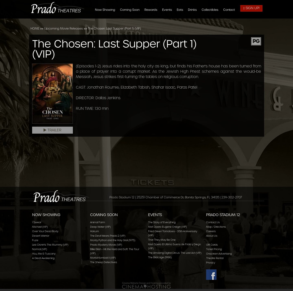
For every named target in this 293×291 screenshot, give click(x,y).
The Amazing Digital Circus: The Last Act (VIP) (174, 253)
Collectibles (211, 10)
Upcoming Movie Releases (63, 28)
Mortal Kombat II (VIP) (103, 257)
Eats (181, 10)
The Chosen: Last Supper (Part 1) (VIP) (114, 28)
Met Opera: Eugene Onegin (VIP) (167, 226)
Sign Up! (251, 8)
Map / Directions (216, 226)
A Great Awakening (43, 258)
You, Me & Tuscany (44, 253)
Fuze (35, 240)
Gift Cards (212, 244)
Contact (230, 10)
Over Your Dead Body (45, 231)
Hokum (94, 231)
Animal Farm (97, 222)
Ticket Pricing (214, 249)
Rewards (152, 10)
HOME (35, 28)
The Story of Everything (162, 222)
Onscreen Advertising (219, 253)
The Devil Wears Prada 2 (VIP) (107, 235)
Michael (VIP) (40, 226)
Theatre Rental (214, 258)
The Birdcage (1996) (160, 257)
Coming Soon (131, 10)
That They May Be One (162, 240)
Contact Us (213, 222)
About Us (211, 235)
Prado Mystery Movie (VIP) (106, 244)
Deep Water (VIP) (100, 226)
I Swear (36, 222)
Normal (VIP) (39, 249)
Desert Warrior (40, 235)
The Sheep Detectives (103, 262)
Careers (211, 231)
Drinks (194, 10)
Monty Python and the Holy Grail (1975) (112, 240)
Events (169, 10)
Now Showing (107, 10)
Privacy (210, 262)
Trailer (52, 130)
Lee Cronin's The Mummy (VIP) (50, 244)
